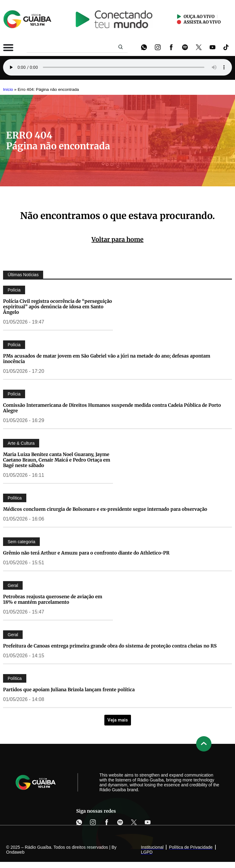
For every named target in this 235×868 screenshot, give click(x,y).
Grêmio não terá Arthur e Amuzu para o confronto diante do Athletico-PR (86, 553)
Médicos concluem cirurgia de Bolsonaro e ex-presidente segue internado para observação (105, 509)
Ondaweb (15, 852)
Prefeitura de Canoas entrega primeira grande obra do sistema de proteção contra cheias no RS (110, 646)
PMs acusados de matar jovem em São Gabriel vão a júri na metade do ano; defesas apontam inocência (106, 358)
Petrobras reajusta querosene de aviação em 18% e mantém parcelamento (52, 599)
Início (8, 89)
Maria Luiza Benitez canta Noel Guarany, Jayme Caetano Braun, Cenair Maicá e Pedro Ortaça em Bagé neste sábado (56, 459)
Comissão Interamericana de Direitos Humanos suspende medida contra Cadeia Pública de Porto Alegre (112, 408)
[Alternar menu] (8, 47)
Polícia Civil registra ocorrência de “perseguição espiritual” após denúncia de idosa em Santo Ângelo (57, 306)
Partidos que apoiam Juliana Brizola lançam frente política (69, 689)
